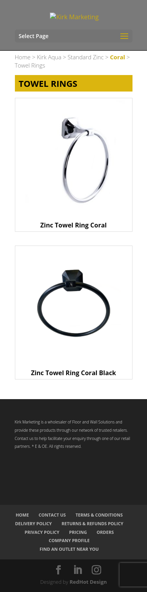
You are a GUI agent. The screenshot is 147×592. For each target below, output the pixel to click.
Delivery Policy (33, 523)
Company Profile (69, 540)
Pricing (78, 532)
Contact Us (51, 515)
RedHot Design (88, 581)
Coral (117, 57)
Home (23, 57)
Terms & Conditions (99, 515)
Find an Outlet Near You (69, 549)
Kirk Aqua (49, 57)
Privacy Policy (42, 532)
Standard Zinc (86, 57)
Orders (105, 532)
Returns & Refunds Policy (92, 523)
